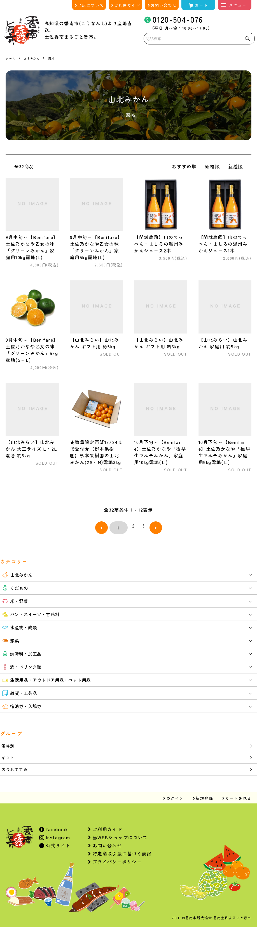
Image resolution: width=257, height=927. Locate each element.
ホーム (11, 58)
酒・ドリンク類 (21, 662)
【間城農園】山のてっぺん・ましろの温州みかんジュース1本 (223, 244)
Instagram (57, 835)
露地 (56, 58)
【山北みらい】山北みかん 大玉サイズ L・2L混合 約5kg (31, 449)
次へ (148, 525)
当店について (91, 5)
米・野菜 (14, 596)
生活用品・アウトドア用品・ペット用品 (46, 675)
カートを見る (238, 796)
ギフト (8, 754)
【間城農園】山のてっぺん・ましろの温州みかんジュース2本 (158, 244)
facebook (56, 827)
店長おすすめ (16, 767)
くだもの (14, 583)
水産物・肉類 (19, 623)
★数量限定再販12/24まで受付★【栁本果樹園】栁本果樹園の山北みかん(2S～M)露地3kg (96, 452)
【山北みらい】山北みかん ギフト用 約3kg (158, 343)
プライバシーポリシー (117, 860)
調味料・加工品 (21, 649)
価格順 (212, 166)
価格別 (8, 742)
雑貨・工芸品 (19, 688)
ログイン (175, 796)
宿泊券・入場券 (21, 702)
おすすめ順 (184, 166)
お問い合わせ (164, 5)
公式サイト (57, 843)
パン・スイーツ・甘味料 (30, 610)
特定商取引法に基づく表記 (122, 851)
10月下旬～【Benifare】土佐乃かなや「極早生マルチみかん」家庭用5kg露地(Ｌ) (224, 452)
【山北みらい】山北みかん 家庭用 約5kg (223, 343)
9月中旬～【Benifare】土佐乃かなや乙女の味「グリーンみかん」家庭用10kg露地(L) (32, 247)
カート (201, 5)
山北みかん (34, 58)
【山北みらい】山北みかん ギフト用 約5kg (94, 343)
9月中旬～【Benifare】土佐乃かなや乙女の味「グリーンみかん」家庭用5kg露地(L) (96, 247)
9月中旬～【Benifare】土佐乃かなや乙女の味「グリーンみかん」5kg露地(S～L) (32, 349)
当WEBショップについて (120, 835)
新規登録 (204, 796)
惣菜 (10, 636)
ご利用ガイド (127, 5)
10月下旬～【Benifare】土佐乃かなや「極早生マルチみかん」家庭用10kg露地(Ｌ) (160, 452)
